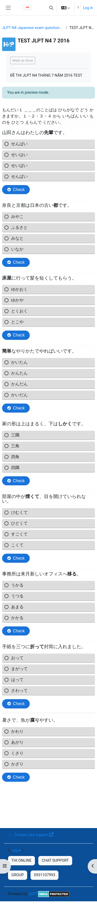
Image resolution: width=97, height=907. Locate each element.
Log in (88, 8)
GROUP (17, 875)
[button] (51, 8)
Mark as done (22, 60)
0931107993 (44, 875)
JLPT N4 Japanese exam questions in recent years (33, 27)
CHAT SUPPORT (55, 860)
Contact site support (31, 834)
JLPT (32, 893)
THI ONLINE (21, 860)
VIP (27, 7)
